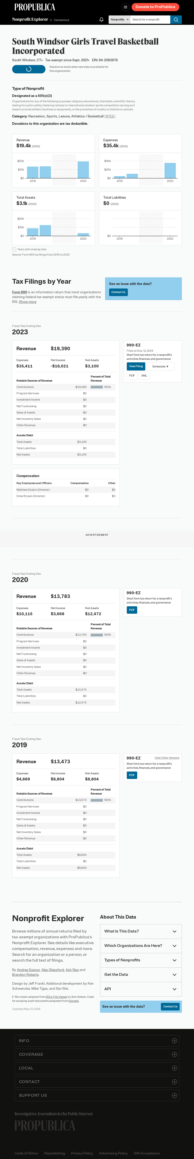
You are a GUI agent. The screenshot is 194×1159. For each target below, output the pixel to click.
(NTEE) (109, 116)
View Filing (136, 366)
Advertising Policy (113, 1153)
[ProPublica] (35, 7)
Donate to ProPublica (155, 6)
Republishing (54, 1153)
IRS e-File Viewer (56, 997)
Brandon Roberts (25, 974)
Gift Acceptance (147, 1153)
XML (144, 375)
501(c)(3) (45, 96)
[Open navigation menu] (126, 7)
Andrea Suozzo (28, 970)
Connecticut (61, 20)
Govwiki (73, 1001)
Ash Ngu (72, 970)
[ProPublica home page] (45, 1125)
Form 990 (19, 292)
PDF (132, 375)
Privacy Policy (82, 1153)
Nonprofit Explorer (30, 19)
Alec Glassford (52, 970)
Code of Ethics (26, 1153)
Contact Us (118, 292)
